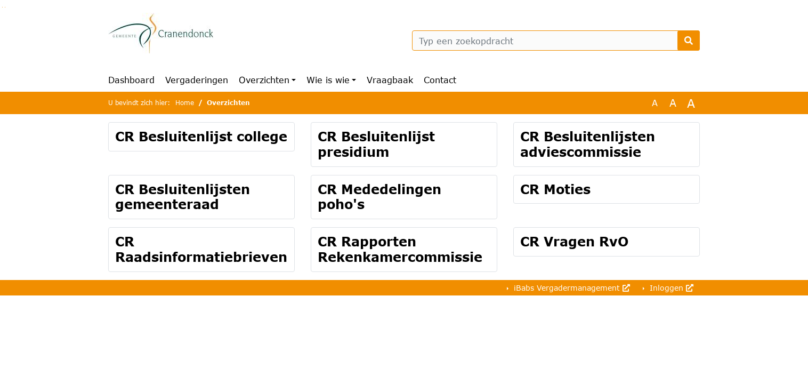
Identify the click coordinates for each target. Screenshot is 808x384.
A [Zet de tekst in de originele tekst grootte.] (655, 103)
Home (184, 103)
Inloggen (670, 287)
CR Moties (555, 189)
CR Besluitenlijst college (201, 136)
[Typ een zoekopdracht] (556, 40)
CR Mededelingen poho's (379, 196)
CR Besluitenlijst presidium (376, 144)
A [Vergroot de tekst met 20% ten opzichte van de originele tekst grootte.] (672, 103)
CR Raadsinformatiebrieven (201, 249)
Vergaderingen (196, 80)
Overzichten (264, 80)
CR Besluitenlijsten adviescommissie (587, 144)
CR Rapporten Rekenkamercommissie (400, 249)
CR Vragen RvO (574, 241)
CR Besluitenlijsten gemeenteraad (182, 196)
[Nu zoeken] (688, 40)
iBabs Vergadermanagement (570, 287)
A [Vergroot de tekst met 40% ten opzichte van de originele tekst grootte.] (691, 103)
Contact (440, 80)
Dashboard (131, 80)
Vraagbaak (390, 80)
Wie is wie (328, 80)
